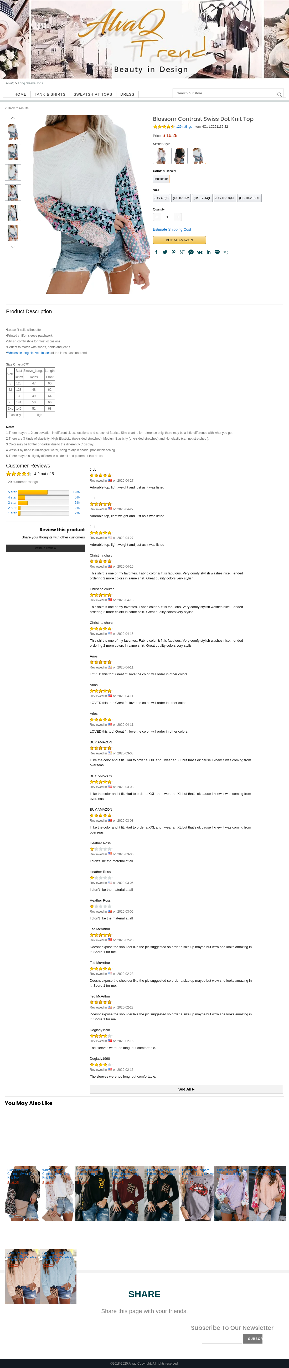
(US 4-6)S (161, 198)
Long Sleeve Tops (30, 83)
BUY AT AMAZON (179, 240)
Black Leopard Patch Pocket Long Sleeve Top (161, 1173)
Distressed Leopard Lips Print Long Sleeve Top (198, 1173)
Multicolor (161, 179)
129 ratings (184, 126)
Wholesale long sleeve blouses (28, 353)
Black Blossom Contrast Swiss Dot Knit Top (20, 1173)
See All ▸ (186, 1089)
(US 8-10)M (181, 198)
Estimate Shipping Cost (172, 229)
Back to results (18, 108)
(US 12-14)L (202, 198)
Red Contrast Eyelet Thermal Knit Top (266, 1172)
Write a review (45, 548)
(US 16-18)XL (225, 198)
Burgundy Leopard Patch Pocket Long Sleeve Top (125, 1173)
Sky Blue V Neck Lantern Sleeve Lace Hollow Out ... (56, 1256)
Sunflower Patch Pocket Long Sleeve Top (91, 1173)
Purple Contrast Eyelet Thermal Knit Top (233, 1172)
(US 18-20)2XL (249, 198)
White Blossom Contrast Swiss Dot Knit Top (55, 1173)
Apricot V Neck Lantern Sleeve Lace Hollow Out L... (21, 1256)
